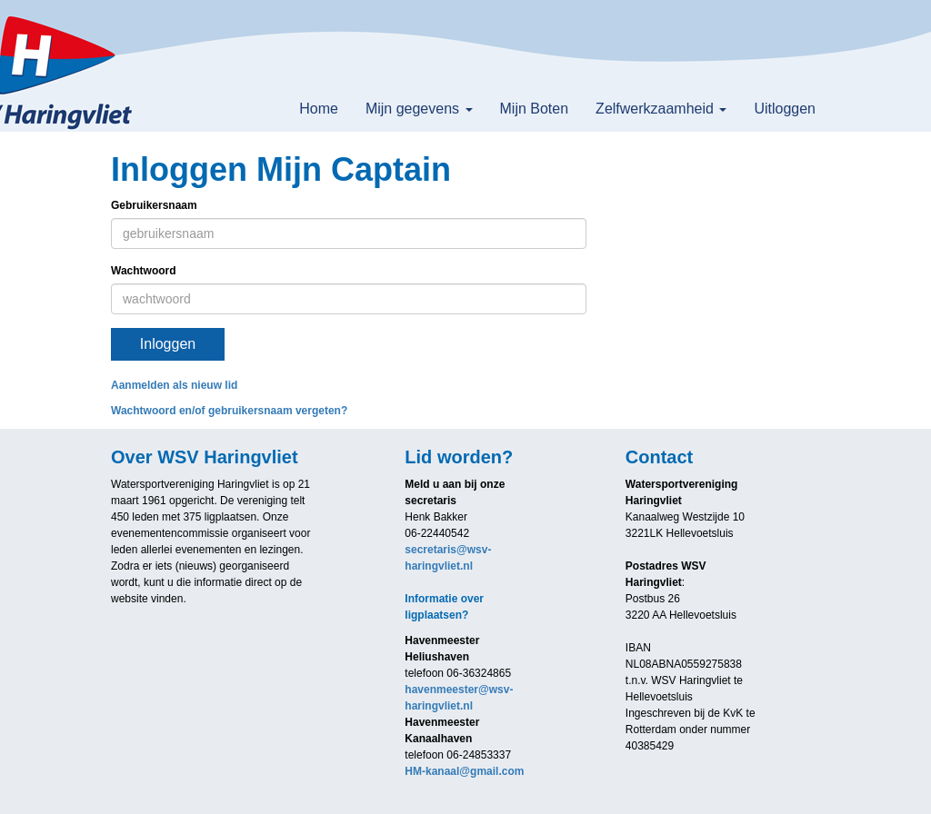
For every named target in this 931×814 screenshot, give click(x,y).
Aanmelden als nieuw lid (174, 385)
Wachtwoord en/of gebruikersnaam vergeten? (229, 410)
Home (318, 108)
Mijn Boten (534, 108)
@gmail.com (464, 771)
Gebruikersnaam (154, 205)
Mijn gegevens (419, 108)
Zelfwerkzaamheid (661, 108)
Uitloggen (785, 108)
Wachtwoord (143, 270)
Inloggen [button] (167, 344)
